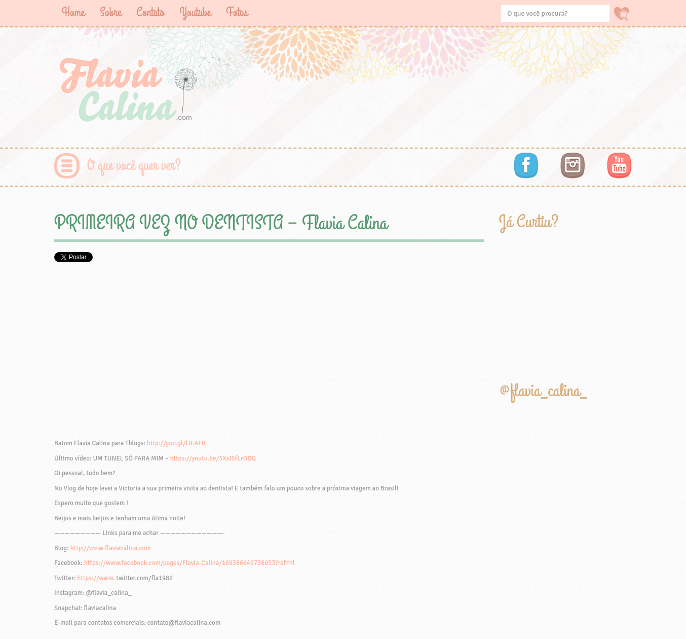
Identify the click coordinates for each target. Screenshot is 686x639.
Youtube (195, 12)
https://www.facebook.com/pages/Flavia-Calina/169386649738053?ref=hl (189, 563)
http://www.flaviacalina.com (110, 548)
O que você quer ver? (134, 165)
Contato (150, 12)
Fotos (237, 12)
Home (73, 12)
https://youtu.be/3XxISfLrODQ (213, 458)
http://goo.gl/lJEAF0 (176, 443)
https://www (95, 578)
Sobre (110, 12)
